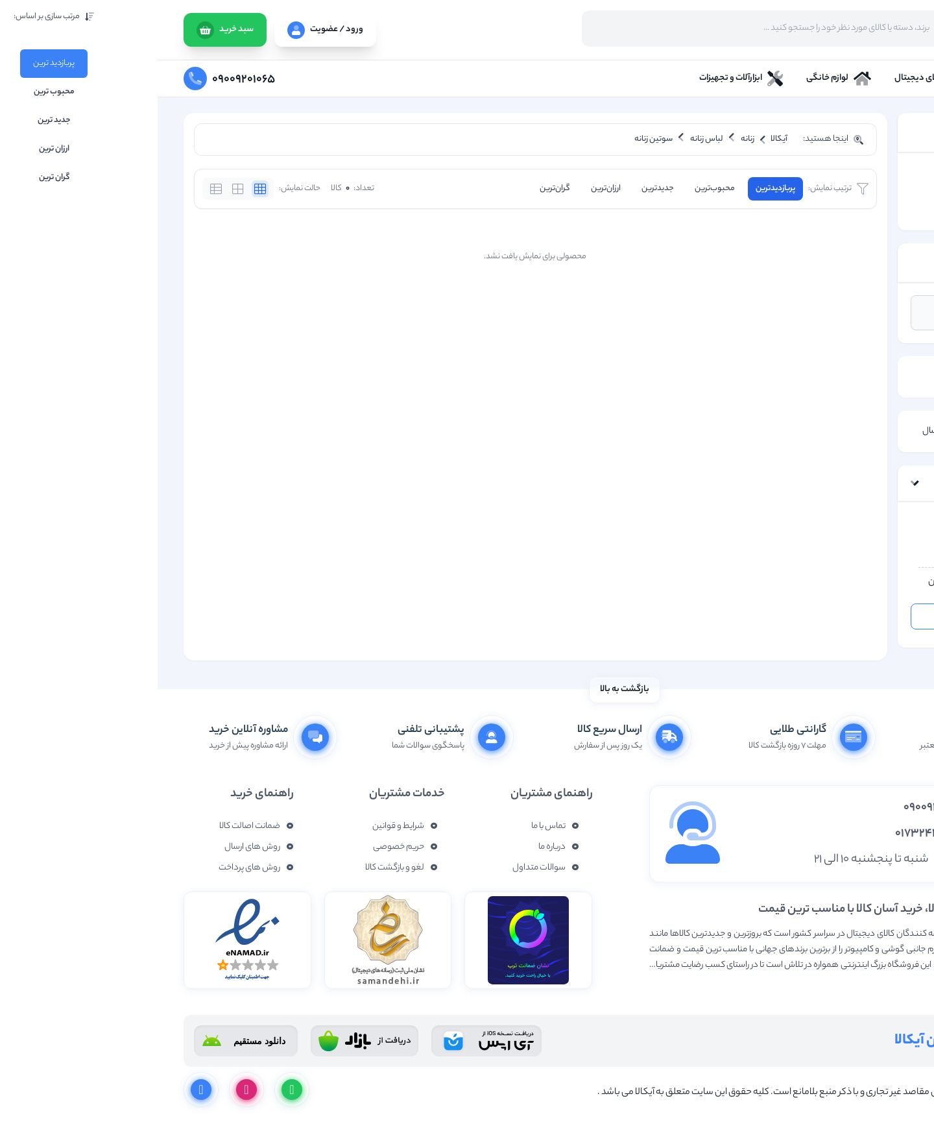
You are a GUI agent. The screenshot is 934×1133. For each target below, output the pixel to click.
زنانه (872, 174)
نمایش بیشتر (883, 986)
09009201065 (777, 808)
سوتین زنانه (859, 209)
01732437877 (773, 834)
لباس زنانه (862, 191)
